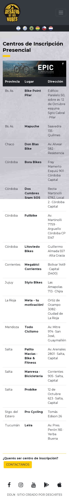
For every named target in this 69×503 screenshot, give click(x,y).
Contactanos (17, 464)
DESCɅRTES (54, 494)
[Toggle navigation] (61, 12)
